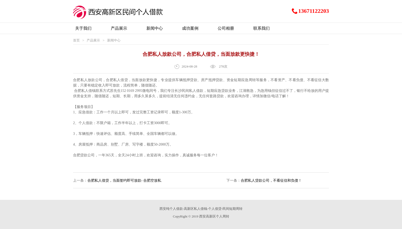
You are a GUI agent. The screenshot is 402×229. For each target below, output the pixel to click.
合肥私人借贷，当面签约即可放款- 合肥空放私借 (124, 183)
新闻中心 (113, 40)
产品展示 (93, 40)
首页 (76, 40)
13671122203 (313, 11)
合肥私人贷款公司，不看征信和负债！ (271, 180)
